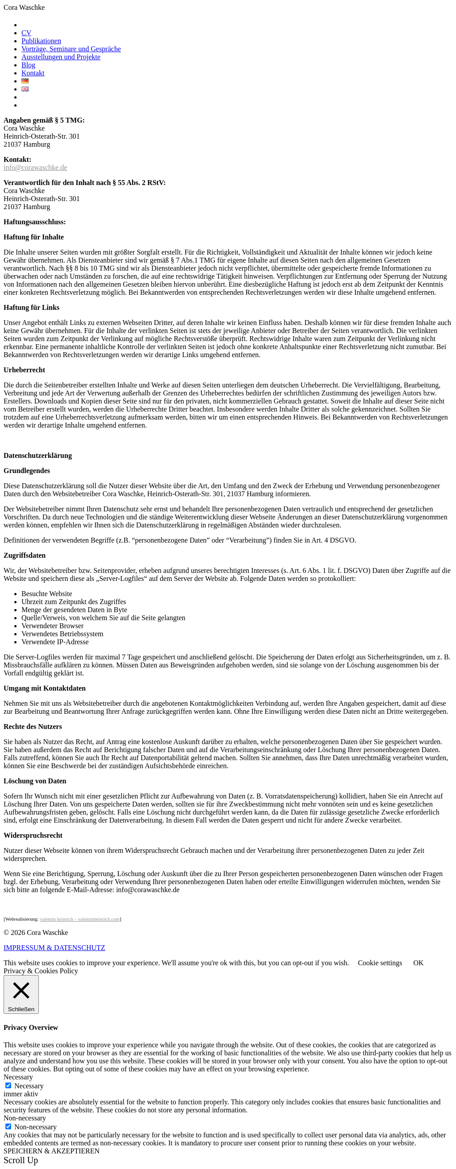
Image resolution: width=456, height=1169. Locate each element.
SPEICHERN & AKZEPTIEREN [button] (52, 1151)
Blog (28, 65)
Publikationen (41, 41)
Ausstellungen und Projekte (60, 57)
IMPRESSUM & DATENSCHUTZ (54, 947)
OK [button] (418, 963)
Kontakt (33, 73)
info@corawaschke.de (35, 167)
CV (26, 33)
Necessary (29, 1086)
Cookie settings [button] (380, 963)
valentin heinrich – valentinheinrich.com (79, 919)
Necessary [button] (18, 1077)
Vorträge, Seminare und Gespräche (71, 49)
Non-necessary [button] (25, 1118)
